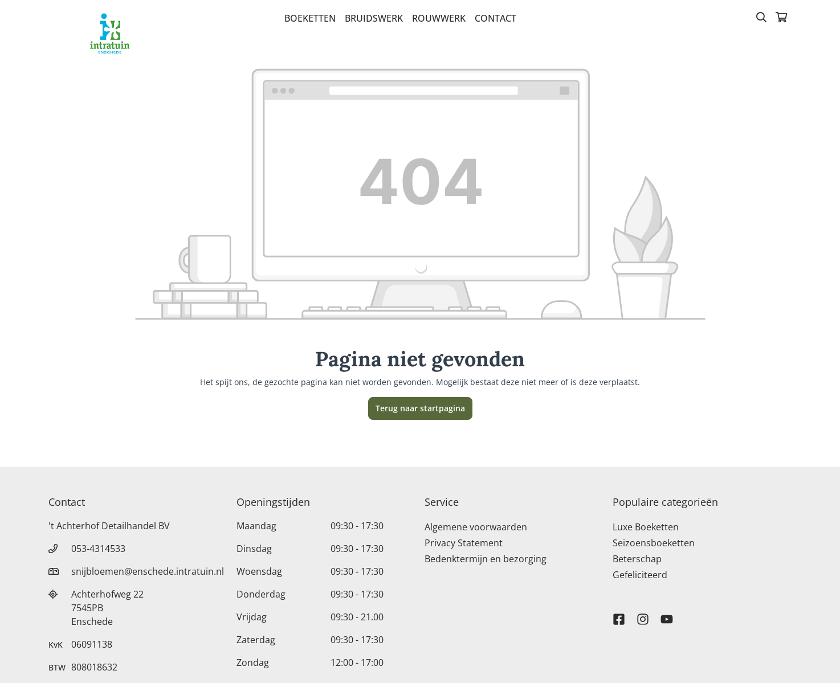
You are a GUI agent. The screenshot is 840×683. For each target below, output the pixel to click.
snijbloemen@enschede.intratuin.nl (147, 571)
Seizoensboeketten (654, 543)
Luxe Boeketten (646, 527)
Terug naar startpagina (420, 408)
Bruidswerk (374, 18)
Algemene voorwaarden (476, 527)
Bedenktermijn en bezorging (486, 559)
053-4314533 (98, 548)
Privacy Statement (464, 543)
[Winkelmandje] (781, 18)
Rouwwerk (439, 18)
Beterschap (637, 559)
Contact (495, 18)
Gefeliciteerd (640, 575)
